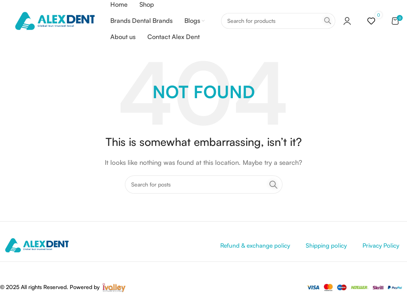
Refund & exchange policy (255, 247)
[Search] (278, 22)
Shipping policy (326, 247)
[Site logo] (54, 21)
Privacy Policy (380, 247)
